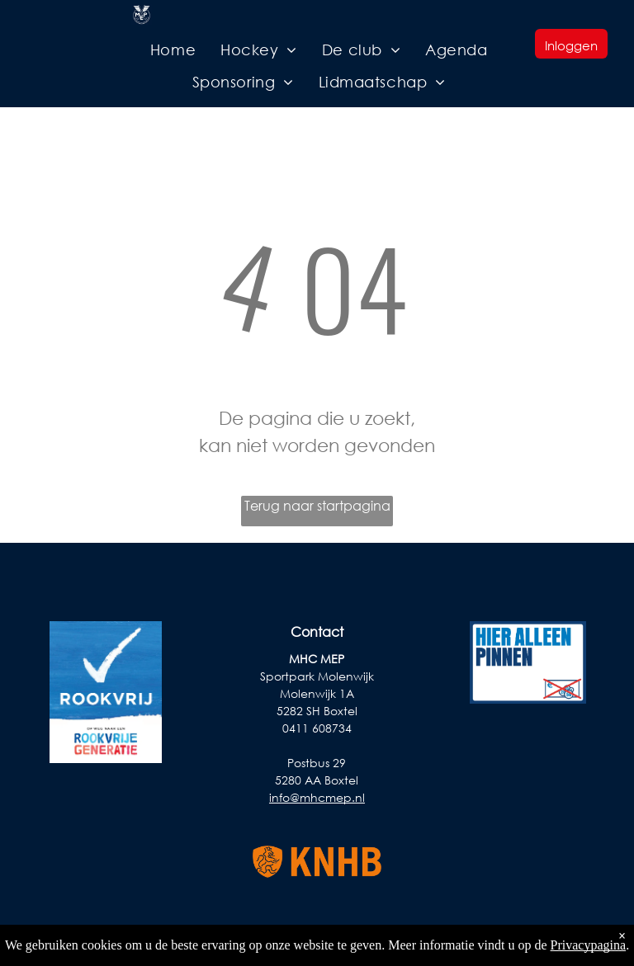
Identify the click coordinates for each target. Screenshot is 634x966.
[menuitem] (173, 50)
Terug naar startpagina (317, 505)
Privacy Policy (593, 942)
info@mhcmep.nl (317, 797)
